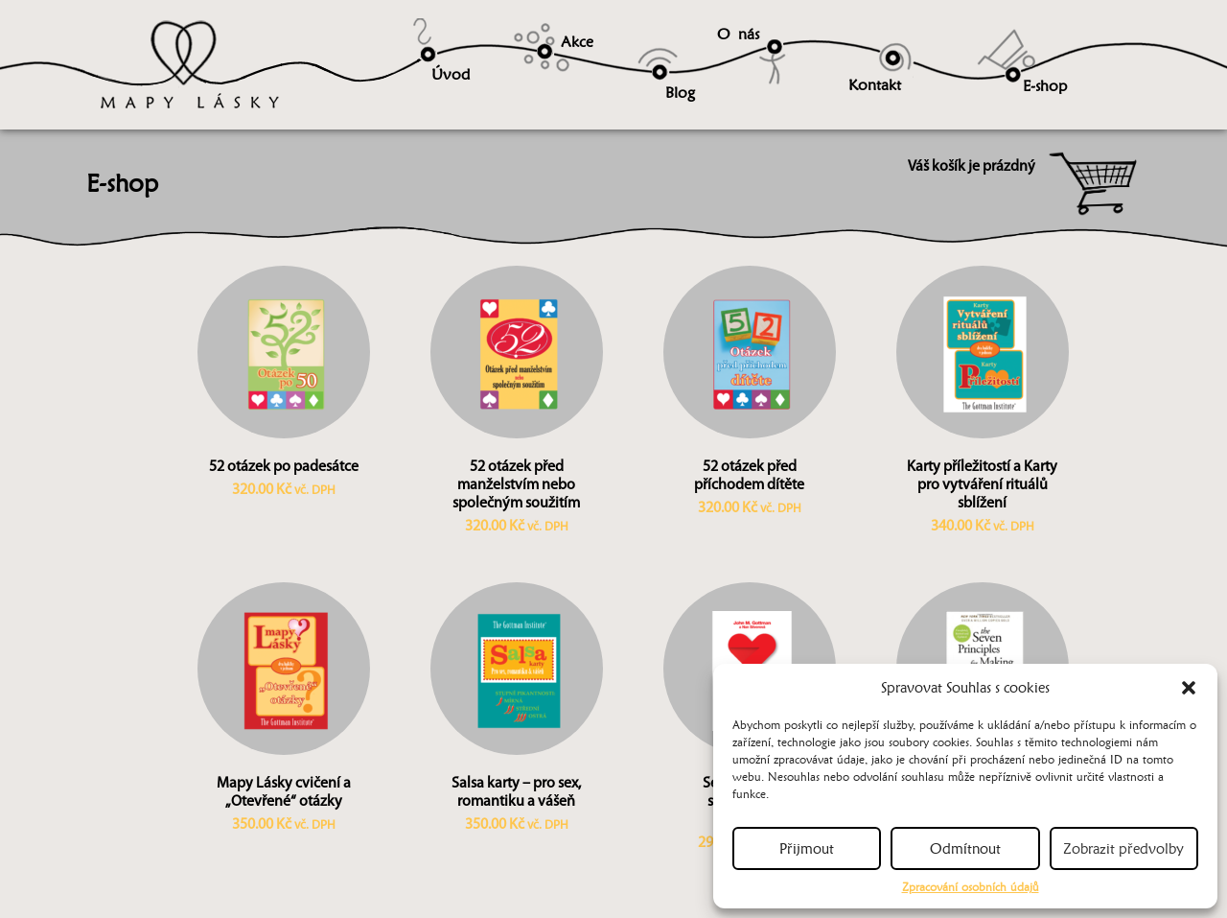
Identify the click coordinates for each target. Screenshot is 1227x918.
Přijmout (806, 849)
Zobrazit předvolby (1123, 849)
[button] (1188, 687)
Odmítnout (965, 849)
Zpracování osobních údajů (970, 887)
